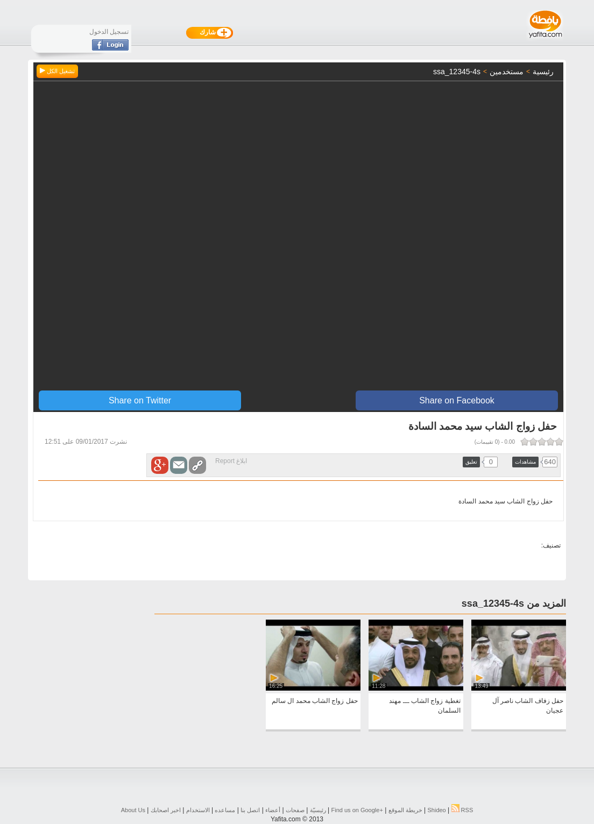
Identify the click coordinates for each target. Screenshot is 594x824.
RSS (462, 810)
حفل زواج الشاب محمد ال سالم (315, 701)
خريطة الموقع (405, 810)
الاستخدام (198, 810)
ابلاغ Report (231, 461)
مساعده (225, 810)
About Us (133, 810)
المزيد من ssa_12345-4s (514, 603)
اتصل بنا (250, 810)
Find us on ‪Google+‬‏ (357, 810)
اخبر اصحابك (166, 810)
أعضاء (272, 810)
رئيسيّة (318, 810)
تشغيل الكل (57, 71)
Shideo (436, 810)
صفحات (295, 810)
